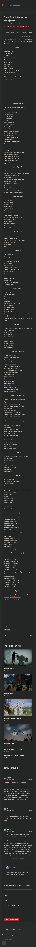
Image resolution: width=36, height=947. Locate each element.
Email (6, 896)
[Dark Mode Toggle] (4, 943)
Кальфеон (7, 629)
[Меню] (33, 5)
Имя (6, 891)
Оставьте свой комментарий (12, 906)
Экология (15, 23)
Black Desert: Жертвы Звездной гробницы (15, 749)
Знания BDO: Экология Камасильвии (14, 755)
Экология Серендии (9, 668)
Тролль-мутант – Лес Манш (12, 597)
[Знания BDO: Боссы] (18, 732)
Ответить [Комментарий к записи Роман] (30, 831)
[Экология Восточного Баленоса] (18, 707)
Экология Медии (8, 693)
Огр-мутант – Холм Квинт (11, 599)
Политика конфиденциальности (12, 935)
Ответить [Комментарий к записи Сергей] (30, 779)
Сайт (6, 900)
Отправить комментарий (11, 919)
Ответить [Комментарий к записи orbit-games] (30, 868)
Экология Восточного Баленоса (12, 718)
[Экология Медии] (18, 682)
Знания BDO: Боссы (9, 743)
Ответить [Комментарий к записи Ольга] (30, 810)
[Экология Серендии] (18, 657)
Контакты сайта (7, 939)
